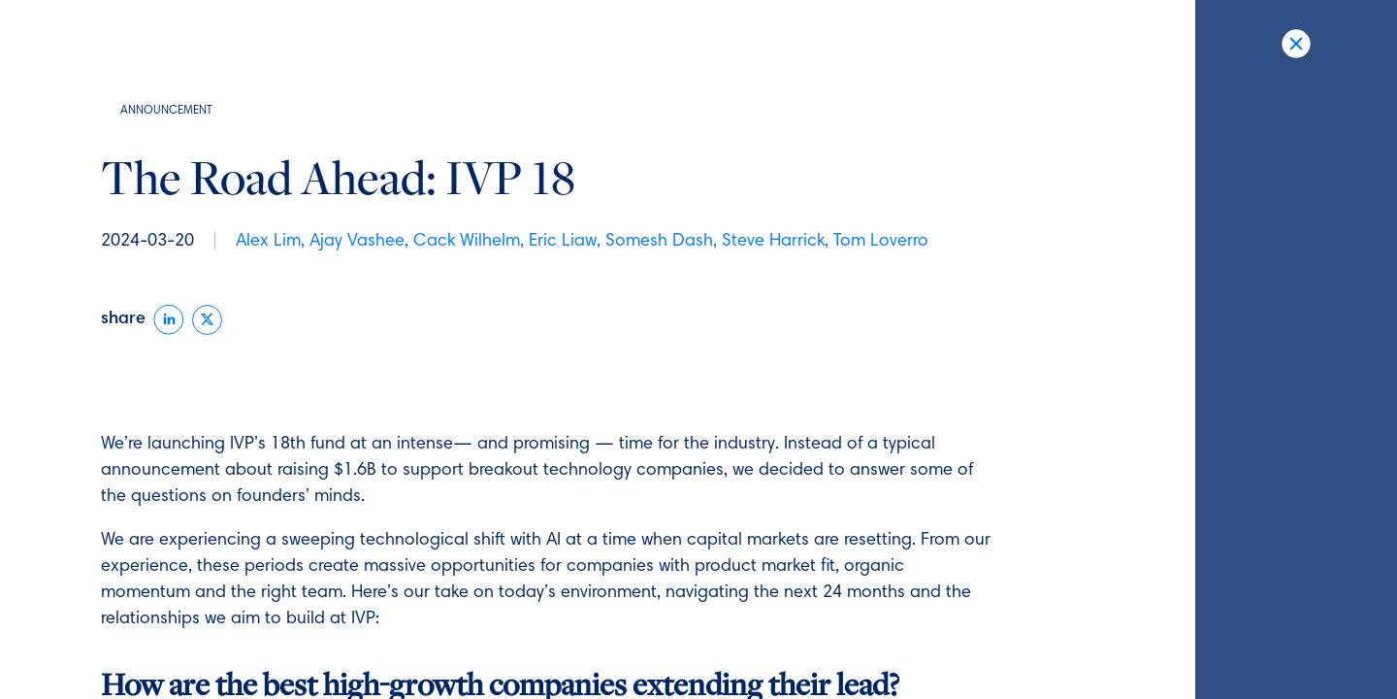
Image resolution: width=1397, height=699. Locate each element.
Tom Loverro (880, 241)
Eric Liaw (563, 241)
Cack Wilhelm (466, 241)
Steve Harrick (773, 241)
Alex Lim (268, 241)
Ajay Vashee (357, 241)
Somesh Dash (659, 241)
